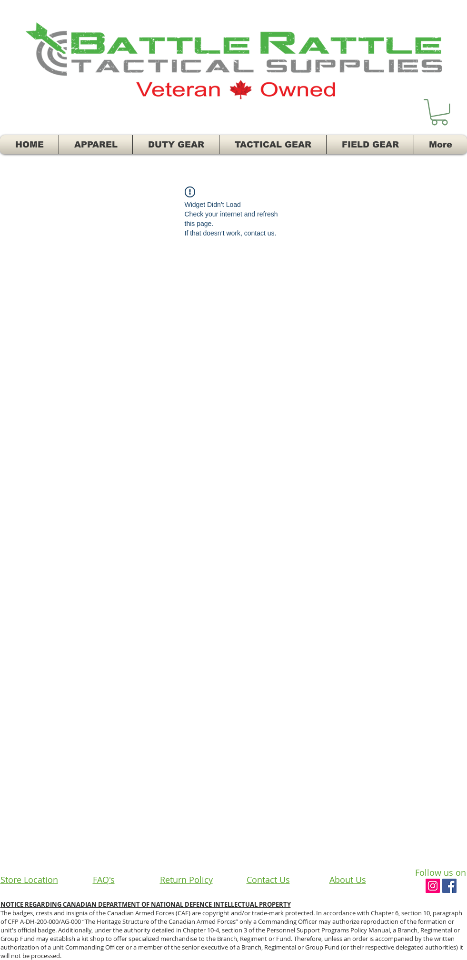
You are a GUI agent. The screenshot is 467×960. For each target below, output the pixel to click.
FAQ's (104, 879)
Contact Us (268, 879)
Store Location (29, 879)
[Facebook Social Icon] (449, 886)
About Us (347, 879)
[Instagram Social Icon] (433, 886)
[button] (439, 112)
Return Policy (186, 879)
